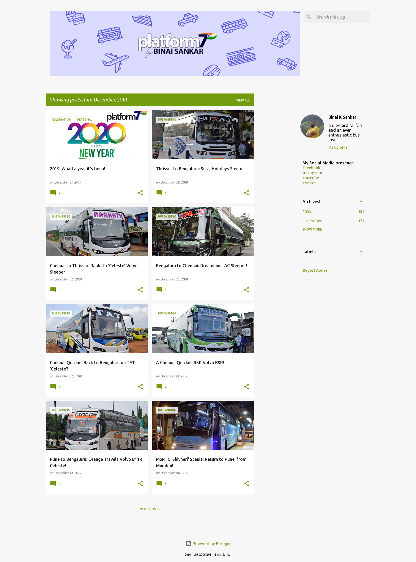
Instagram (312, 173)
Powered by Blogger (208, 543)
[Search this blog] (342, 17)
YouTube (310, 178)
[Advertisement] (275, 190)
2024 (306, 211)
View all (243, 100)
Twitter (309, 183)
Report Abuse (314, 270)
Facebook (311, 167)
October (314, 221)
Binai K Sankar (342, 117)
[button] (140, 193)
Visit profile (338, 147)
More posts (150, 509)
